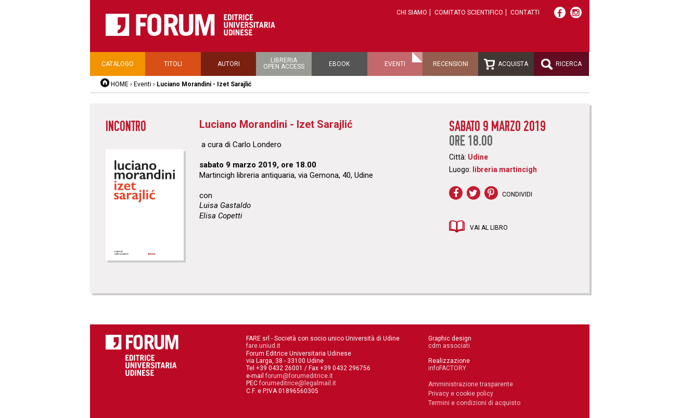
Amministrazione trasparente (470, 384)
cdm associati (449, 345)
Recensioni (450, 64)
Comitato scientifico (468, 12)
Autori (228, 64)
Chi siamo (411, 12)
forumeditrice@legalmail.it (297, 383)
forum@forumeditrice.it (299, 376)
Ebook (339, 64)
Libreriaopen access (283, 63)
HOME (120, 84)
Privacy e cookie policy (460, 393)
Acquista (506, 64)
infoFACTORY (447, 368)
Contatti (525, 12)
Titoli (173, 64)
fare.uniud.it (263, 345)
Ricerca (561, 64)
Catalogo (117, 64)
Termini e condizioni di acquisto (474, 403)
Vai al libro (489, 227)
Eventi (395, 64)
